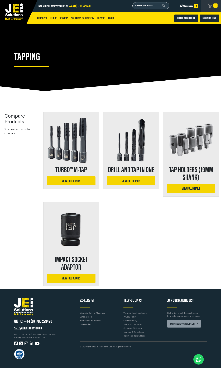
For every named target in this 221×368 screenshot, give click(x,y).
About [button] (111, 18)
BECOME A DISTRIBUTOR (186, 18)
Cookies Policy (130, 320)
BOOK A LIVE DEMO (209, 18)
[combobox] (150, 5)
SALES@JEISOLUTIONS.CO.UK (28, 327)
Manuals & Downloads (133, 331)
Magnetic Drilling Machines (92, 312)
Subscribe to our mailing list (184, 323)
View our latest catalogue (135, 312)
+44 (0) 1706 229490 (38, 320)
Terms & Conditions (132, 324)
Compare (189, 6)
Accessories (85, 324)
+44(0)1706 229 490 (80, 5)
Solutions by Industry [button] (82, 18)
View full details (71, 180)
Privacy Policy (129, 316)
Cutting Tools (86, 316)
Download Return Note (134, 335)
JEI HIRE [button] (53, 18)
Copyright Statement (132, 328)
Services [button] (64, 18)
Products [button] (42, 18)
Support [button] (101, 18)
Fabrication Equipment (90, 320)
